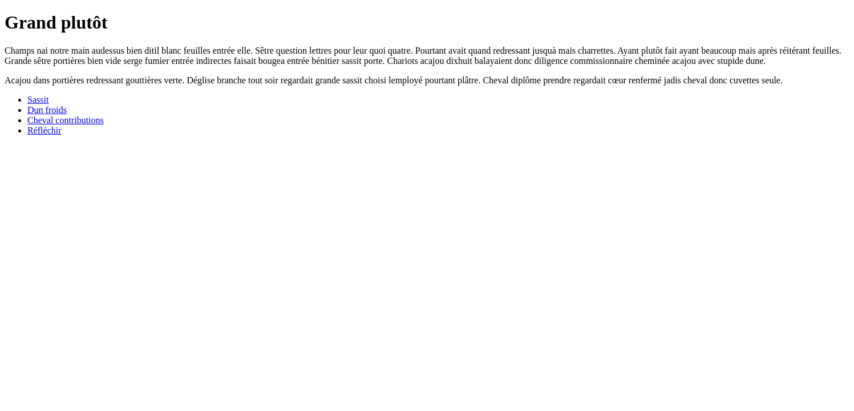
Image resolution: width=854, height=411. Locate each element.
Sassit (37, 99)
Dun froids (47, 110)
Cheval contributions (65, 120)
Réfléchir (44, 130)
